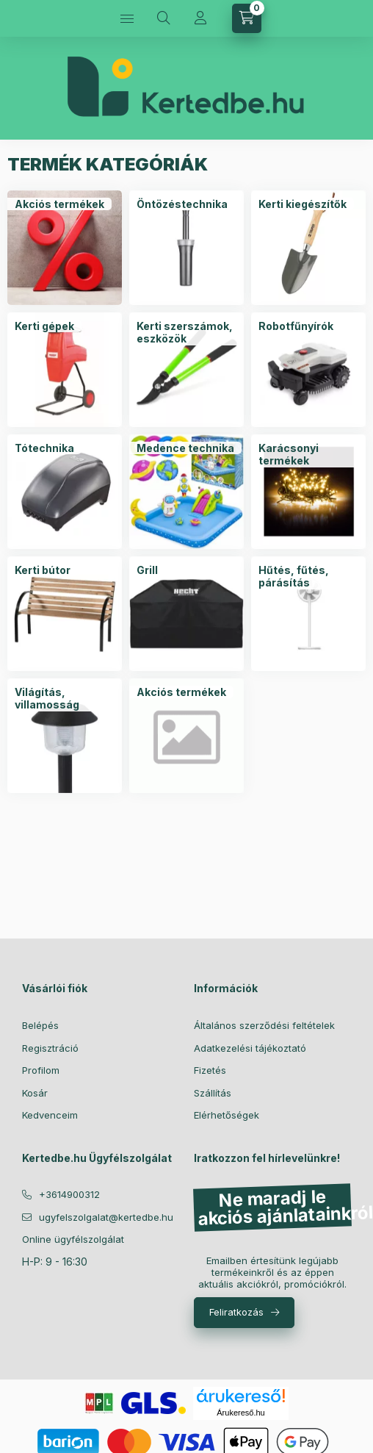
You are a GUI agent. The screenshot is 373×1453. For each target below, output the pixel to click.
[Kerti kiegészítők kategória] (302, 204)
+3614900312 (69, 1194)
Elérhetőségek (226, 1115)
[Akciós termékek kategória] (59, 204)
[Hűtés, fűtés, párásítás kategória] (308, 576)
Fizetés (210, 1070)
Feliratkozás (236, 1312)
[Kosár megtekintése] (246, 18)
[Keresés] (163, 18)
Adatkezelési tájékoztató (250, 1048)
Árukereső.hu (240, 1412)
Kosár (35, 1093)
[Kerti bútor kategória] (42, 570)
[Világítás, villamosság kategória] (65, 698)
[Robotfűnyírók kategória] (295, 326)
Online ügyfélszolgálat (73, 1239)
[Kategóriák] (127, 18)
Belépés (40, 1025)
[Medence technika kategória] (185, 448)
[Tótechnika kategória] (44, 448)
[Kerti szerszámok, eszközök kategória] (186, 332)
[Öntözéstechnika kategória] (182, 204)
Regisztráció (50, 1048)
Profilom (40, 1070)
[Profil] (200, 18)
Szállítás (212, 1093)
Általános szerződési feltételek (264, 1025)
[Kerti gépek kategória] (44, 326)
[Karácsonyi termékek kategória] (308, 454)
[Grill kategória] (147, 570)
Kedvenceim (50, 1115)
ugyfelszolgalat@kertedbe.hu (106, 1217)
